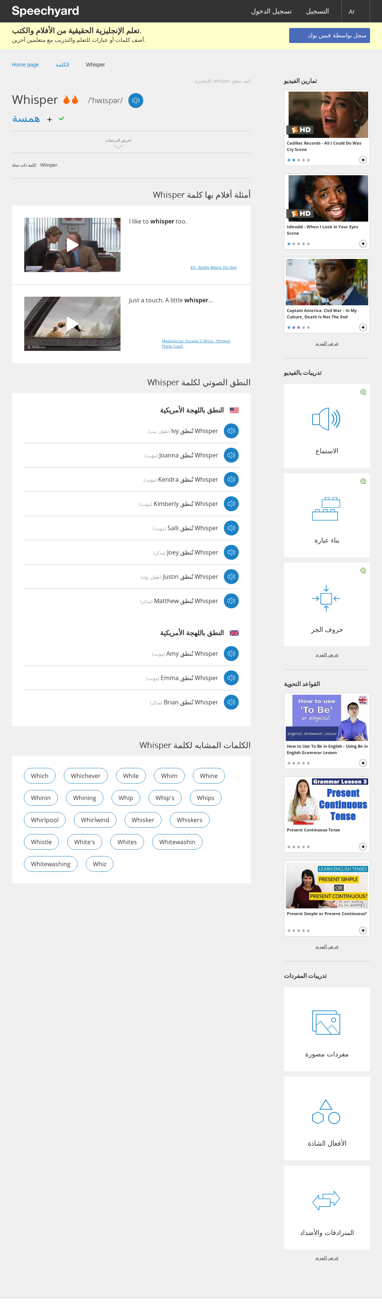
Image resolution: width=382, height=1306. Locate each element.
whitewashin (177, 842)
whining (84, 798)
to (146, 221)
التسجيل (317, 11)
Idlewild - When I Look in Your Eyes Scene (322, 230)
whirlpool (45, 820)
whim (169, 776)
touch (154, 300)
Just (134, 300)
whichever (86, 776)
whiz (99, 864)
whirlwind (95, 820)
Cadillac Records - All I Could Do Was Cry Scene (324, 146)
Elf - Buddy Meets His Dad (214, 267)
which (39, 776)
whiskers (190, 820)
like (136, 221)
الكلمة (62, 65)
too (180, 221)
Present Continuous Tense (313, 830)
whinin (41, 798)
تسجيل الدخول (271, 11)
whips (206, 798)
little (176, 300)
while (131, 776)
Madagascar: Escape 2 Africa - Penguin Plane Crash (196, 343)
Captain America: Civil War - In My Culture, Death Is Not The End (322, 313)
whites (127, 842)
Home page (25, 65)
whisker (143, 820)
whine (209, 776)
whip (126, 798)
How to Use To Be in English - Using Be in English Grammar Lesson (327, 749)
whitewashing (51, 864)
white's (84, 842)
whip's (165, 798)
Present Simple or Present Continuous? (327, 913)
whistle (41, 842)
